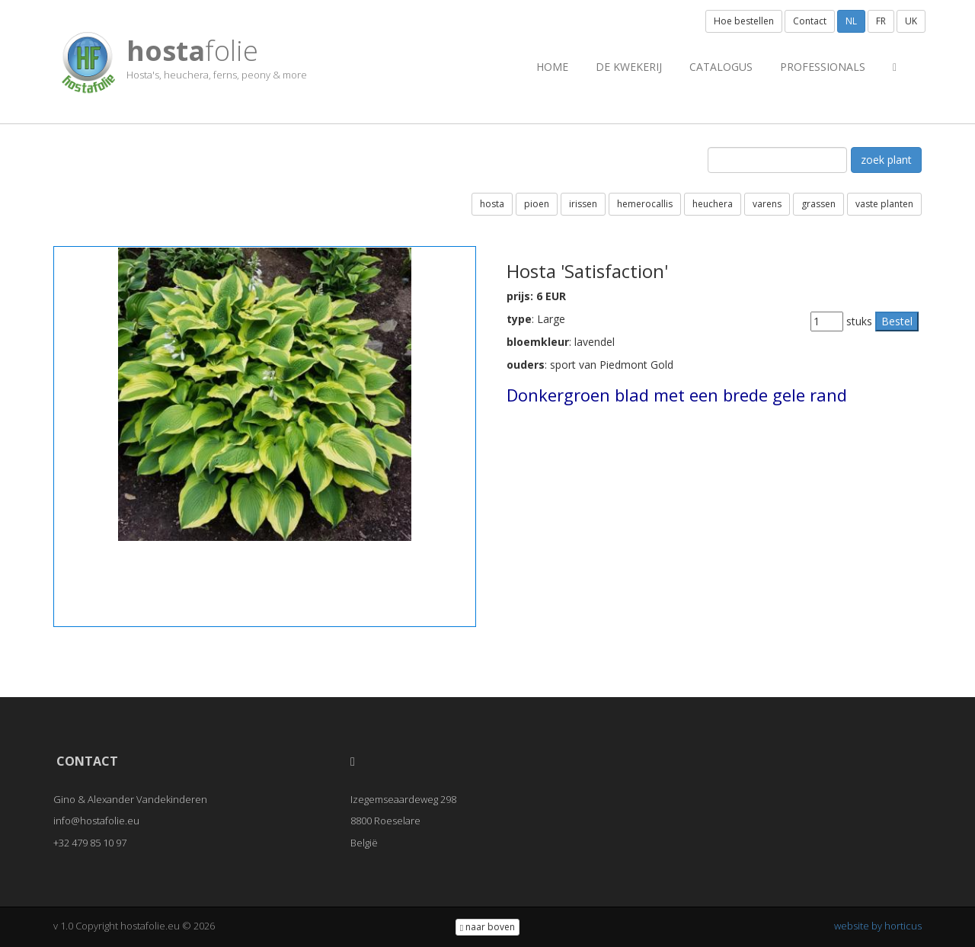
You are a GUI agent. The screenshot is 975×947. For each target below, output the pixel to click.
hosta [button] (492, 203)
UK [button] (911, 20)
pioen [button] (536, 203)
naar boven (487, 926)
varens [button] (767, 203)
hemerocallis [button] (645, 203)
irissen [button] (583, 203)
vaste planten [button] (884, 203)
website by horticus (878, 926)
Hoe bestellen (744, 20)
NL (851, 20)
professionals (822, 66)
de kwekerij (629, 66)
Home (552, 66)
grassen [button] (818, 203)
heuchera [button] (712, 203)
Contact (809, 20)
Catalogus (721, 66)
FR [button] (881, 20)
